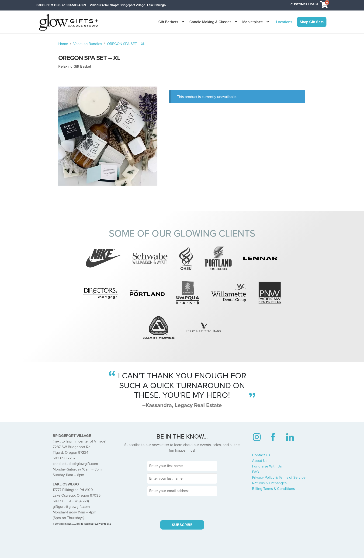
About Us (259, 460)
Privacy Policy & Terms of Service (278, 477)
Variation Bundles (87, 44)
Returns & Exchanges (269, 483)
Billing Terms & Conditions (273, 488)
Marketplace (252, 22)
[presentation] (182, 507)
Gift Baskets (168, 22)
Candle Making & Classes (210, 22)
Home (63, 44)
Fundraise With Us (267, 466)
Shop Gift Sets (312, 22)
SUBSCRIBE (182, 525)
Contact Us (261, 455)
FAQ (255, 472)
